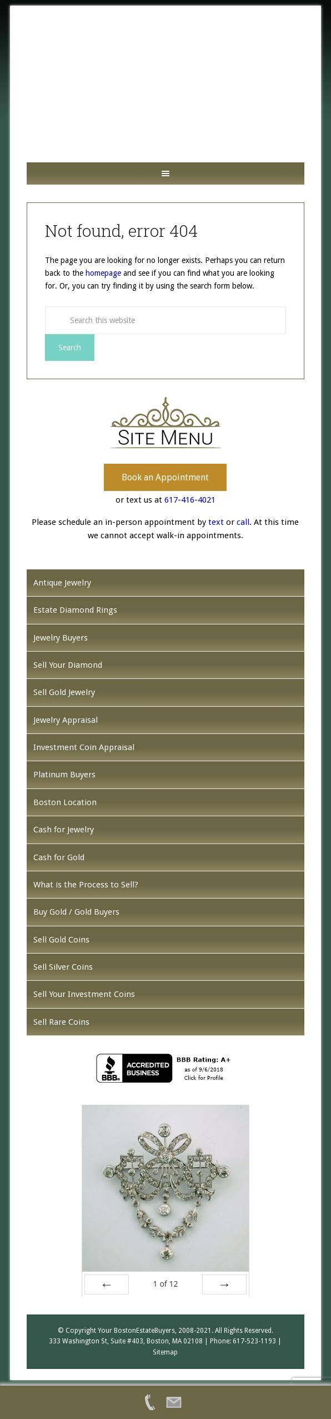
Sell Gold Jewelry (64, 692)
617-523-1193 (254, 1341)
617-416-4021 (189, 500)
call (243, 522)
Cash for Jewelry (63, 830)
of (165, 1283)
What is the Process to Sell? (85, 885)
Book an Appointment (165, 477)
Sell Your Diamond (67, 665)
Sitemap (165, 1352)
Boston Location (65, 802)
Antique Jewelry (62, 583)
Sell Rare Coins (61, 1022)
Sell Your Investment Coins (84, 994)
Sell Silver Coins (63, 967)
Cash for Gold (58, 857)
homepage (103, 273)
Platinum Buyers (64, 775)
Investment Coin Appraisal (83, 747)
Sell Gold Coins (61, 940)
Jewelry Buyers (60, 638)
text (216, 522)
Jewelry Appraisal (65, 720)
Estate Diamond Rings (75, 610)
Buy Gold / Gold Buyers (76, 912)
